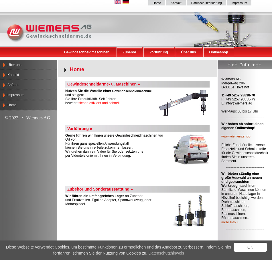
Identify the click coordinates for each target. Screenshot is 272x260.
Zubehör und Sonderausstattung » (100, 189)
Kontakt (176, 3)
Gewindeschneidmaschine (132, 91)
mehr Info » (229, 222)
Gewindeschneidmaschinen (86, 52)
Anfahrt (13, 85)
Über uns (188, 52)
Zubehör (129, 52)
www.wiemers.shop (236, 136)
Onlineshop (218, 52)
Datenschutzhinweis (166, 253)
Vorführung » (79, 128)
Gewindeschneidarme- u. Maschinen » (103, 84)
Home (157, 3)
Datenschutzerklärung (206, 3)
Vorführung (158, 52)
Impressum (239, 3)
